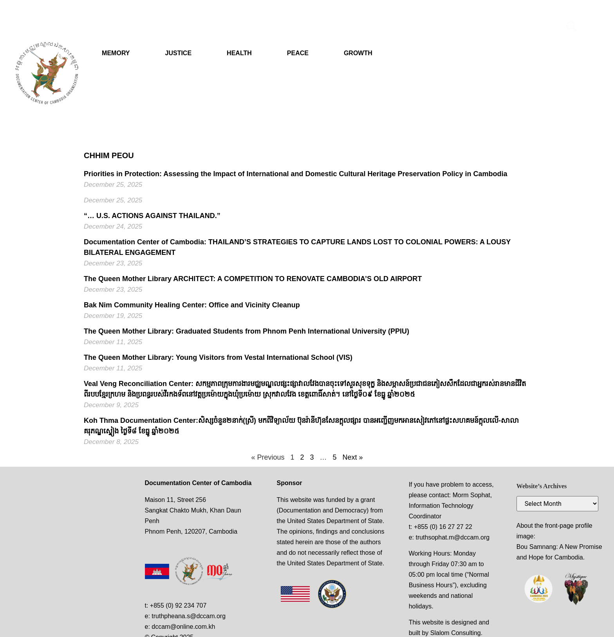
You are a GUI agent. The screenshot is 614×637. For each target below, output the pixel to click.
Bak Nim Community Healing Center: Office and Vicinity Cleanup (192, 305)
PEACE (298, 53)
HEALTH (239, 53)
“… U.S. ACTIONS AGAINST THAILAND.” (152, 216)
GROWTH (358, 53)
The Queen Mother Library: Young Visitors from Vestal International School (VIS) (218, 357)
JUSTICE (178, 53)
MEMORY (116, 53)
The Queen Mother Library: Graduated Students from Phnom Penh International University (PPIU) (246, 331)
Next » (353, 457)
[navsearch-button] (572, 27)
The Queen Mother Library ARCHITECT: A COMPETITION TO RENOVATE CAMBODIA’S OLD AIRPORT (253, 279)
